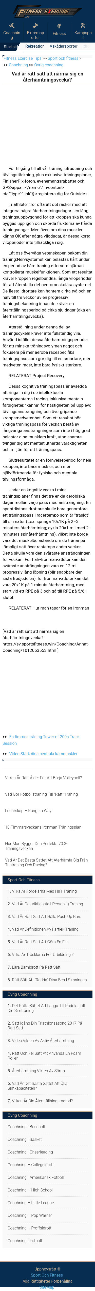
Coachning (11, 31)
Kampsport (83, 31)
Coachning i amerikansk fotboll (36, 1177)
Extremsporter (35, 31)
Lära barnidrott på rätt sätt (36, 967)
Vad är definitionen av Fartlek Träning (45, 929)
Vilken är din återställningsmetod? (42, 1101)
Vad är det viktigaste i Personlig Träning (47, 904)
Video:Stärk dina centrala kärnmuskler (43, 753)
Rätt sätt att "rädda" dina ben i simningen (49, 979)
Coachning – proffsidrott (29, 1228)
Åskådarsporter (64, 46)
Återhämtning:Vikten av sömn (38, 1070)
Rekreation (35, 46)
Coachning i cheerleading (30, 1152)
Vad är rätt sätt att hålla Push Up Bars (46, 916)
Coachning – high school (30, 1190)
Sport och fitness (63, 58)
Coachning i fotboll (25, 1240)
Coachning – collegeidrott (31, 1164)
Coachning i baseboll (26, 1126)
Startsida (12, 46)
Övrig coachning (48, 65)
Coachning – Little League (31, 1202)
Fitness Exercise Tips (23, 58)
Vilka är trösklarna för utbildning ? (42, 954)
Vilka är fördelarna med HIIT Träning (44, 891)
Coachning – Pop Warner (30, 1215)
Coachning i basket (25, 1139)
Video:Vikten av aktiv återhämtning (43, 1040)
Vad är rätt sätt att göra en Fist (40, 942)
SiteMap (47, 1287)
